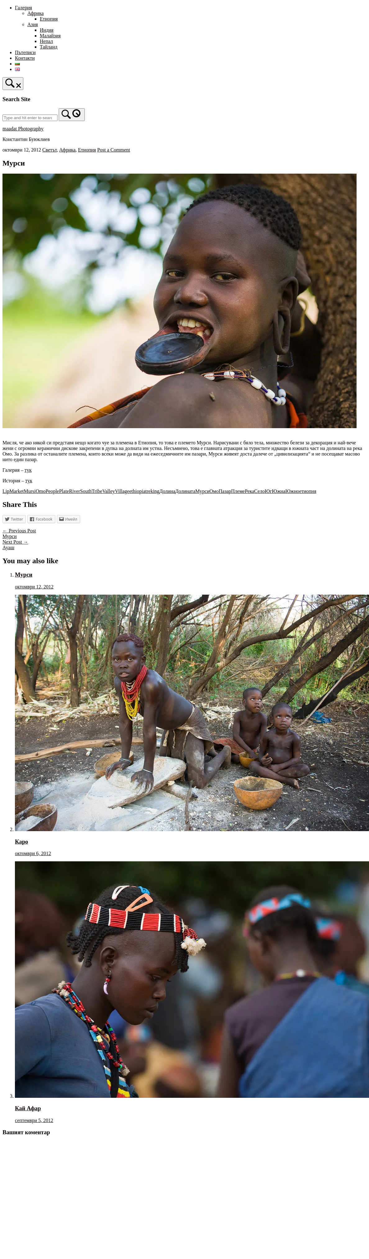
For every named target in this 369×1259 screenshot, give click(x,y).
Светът (49, 149)
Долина (167, 491)
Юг (268, 491)
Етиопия (49, 18)
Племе (238, 491)
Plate (64, 491)
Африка (35, 13)
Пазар (225, 491)
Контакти (25, 58)
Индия (46, 30)
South (86, 491)
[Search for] (29, 118)
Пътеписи (25, 52)
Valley (108, 491)
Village (122, 491)
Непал (46, 41)
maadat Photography (22, 128)
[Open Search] (12, 83)
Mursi (29, 491)
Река (249, 491)
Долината (185, 491)
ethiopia (137, 491)
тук (28, 470)
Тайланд (48, 46)
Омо (214, 491)
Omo (41, 491)
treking (152, 491)
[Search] (72, 114)
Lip (5, 491)
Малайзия (50, 35)
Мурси (202, 491)
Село (259, 491)
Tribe (97, 491)
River (74, 491)
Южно (292, 491)
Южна (278, 491)
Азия (32, 24)
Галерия (23, 7)
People (52, 491)
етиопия (307, 491)
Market (16, 491)
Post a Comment (113, 149)
